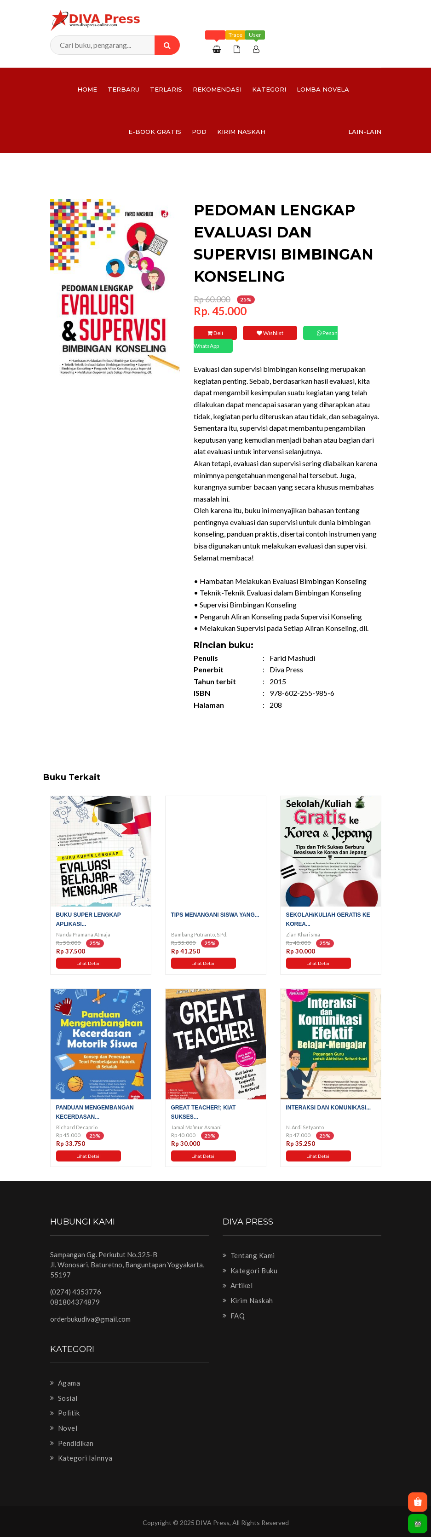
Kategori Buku (250, 1270)
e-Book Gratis (154, 131)
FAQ (234, 1316)
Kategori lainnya (81, 1458)
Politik (65, 1413)
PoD (199, 131)
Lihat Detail (88, 963)
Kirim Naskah (241, 131)
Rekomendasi (217, 89)
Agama (65, 1383)
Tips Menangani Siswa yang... (215, 915)
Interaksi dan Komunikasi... (328, 1107)
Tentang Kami (249, 1255)
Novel (64, 1428)
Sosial (64, 1398)
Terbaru (123, 89)
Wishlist (270, 332)
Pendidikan (72, 1443)
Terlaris (166, 89)
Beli (215, 332)
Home (87, 89)
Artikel (238, 1285)
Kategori (269, 89)
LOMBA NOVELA (323, 89)
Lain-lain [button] (364, 131)
